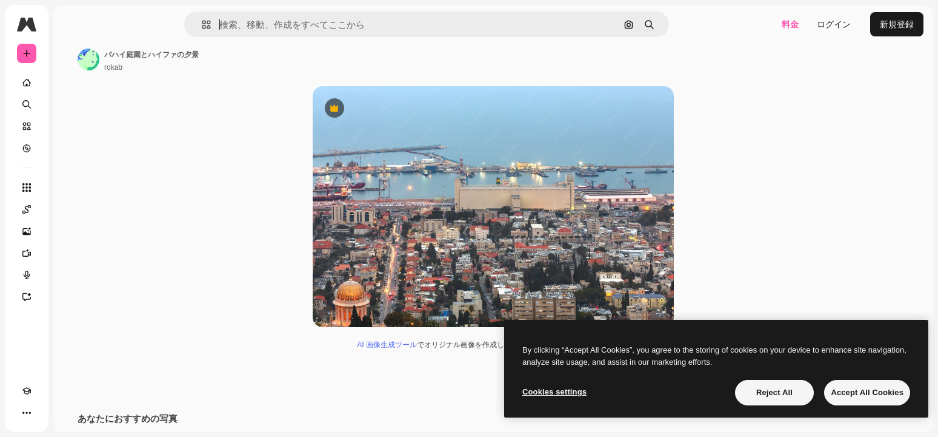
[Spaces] (72, 209)
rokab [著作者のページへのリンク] (205, 67)
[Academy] (26, 412)
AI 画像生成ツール (433, 346)
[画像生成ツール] (72, 231)
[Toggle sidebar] (118, 24)
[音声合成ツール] (72, 275)
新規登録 (897, 24)
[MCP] (70, 412)
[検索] (72, 104)
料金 (790, 24)
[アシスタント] (72, 297)
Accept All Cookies (867, 392)
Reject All (774, 392)
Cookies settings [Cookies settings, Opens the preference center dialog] (554, 391)
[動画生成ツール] (72, 253)
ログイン (834, 24)
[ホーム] (72, 82)
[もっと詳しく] (72, 148)
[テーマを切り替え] (48, 412)
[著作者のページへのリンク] (180, 59)
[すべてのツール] (72, 187)
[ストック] (72, 126)
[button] (247, 24)
